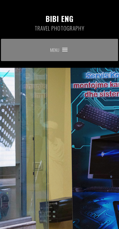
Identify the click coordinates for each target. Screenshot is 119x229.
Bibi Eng (59, 22)
